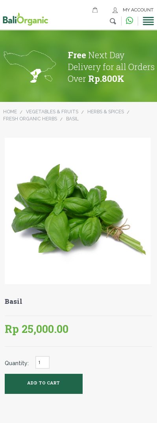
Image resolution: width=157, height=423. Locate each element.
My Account (138, 10)
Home (10, 112)
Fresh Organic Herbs (30, 119)
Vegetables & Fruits (52, 112)
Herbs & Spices (105, 112)
